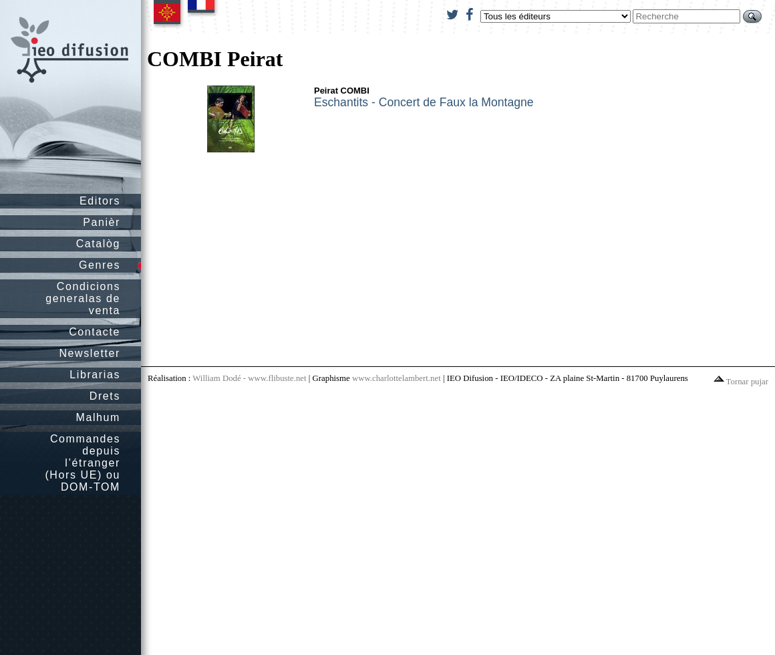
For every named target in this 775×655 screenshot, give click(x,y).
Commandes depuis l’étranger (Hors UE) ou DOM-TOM (82, 463)
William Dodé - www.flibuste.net (249, 378)
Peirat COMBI (341, 91)
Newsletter (89, 353)
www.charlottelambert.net (396, 378)
